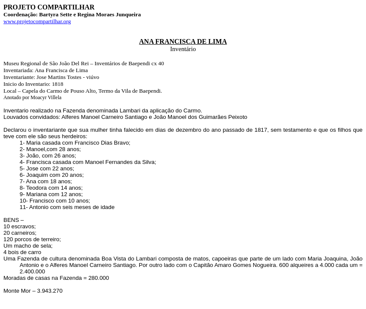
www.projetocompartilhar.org (37, 21)
